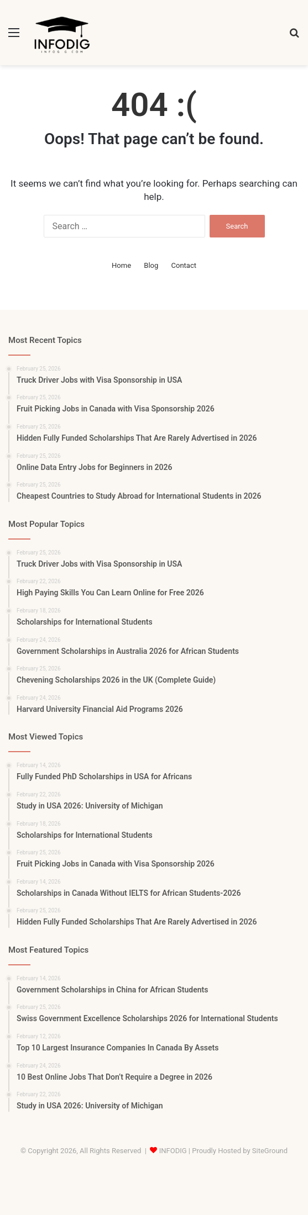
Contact (183, 265)
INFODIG (173, 1151)
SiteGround (270, 1151)
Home (121, 265)
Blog (151, 265)
